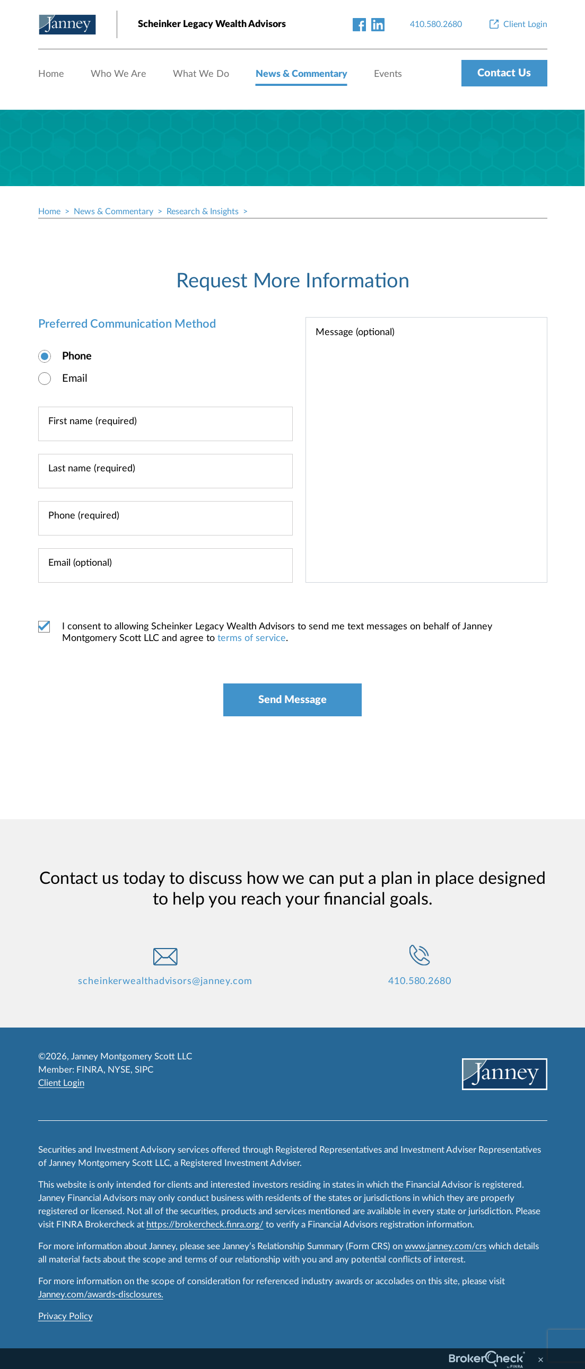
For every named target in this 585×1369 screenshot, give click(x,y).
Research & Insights (203, 211)
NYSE (119, 1069)
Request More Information (292, 281)
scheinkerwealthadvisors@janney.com (165, 981)
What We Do (201, 74)
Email (75, 378)
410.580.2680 (419, 981)
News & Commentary (301, 74)
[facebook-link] (359, 24)
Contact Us (504, 73)
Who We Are (118, 74)
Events (388, 74)
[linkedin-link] (378, 24)
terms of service (251, 638)
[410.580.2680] (436, 24)
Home (51, 74)
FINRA (89, 1069)
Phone (77, 356)
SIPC (144, 1069)
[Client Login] (517, 24)
